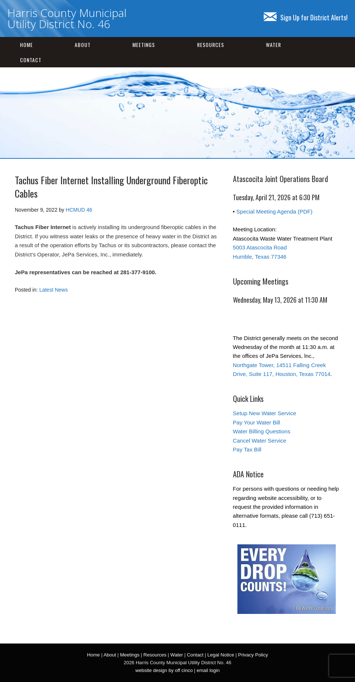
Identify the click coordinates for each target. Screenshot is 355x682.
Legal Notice (220, 655)
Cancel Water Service (260, 440)
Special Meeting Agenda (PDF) (274, 211)
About (83, 44)
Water (273, 44)
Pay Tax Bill (247, 449)
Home (26, 44)
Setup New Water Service (264, 413)
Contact (30, 60)
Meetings (143, 44)
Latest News (53, 290)
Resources (210, 44)
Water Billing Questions (261, 431)
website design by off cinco (164, 670)
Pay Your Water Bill (256, 422)
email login (208, 670)
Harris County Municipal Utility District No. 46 (66, 18)
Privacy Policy (253, 655)
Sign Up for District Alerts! (306, 17)
